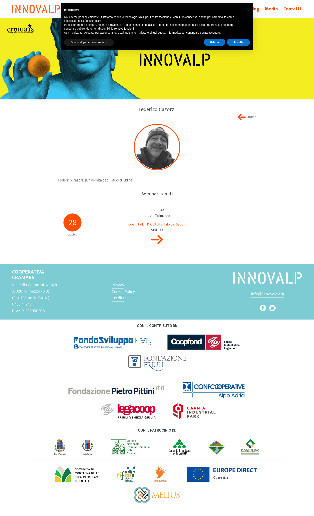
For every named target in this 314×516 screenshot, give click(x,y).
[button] (248, 9)
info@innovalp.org (267, 294)
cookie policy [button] (93, 20)
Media (271, 9)
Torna (252, 117)
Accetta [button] (238, 42)
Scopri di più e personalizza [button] (88, 42)
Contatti (292, 9)
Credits (118, 298)
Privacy (118, 285)
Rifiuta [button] (214, 42)
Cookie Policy (123, 291)
